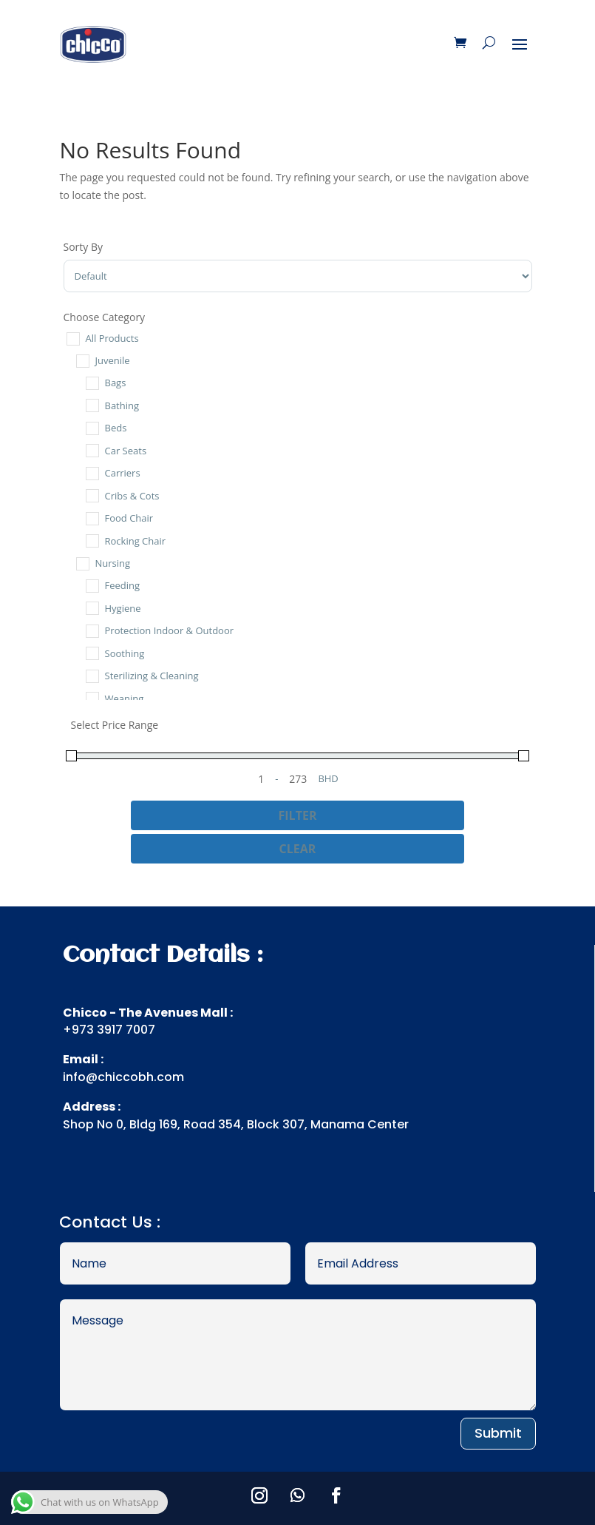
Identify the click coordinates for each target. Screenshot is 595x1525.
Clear (297, 849)
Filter (298, 815)
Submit (498, 1433)
